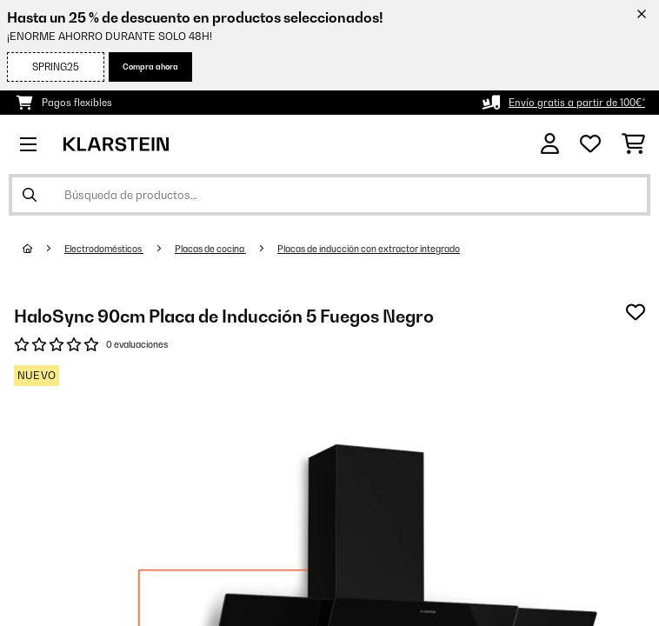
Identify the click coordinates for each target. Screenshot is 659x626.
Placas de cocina (210, 248)
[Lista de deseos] (590, 144)
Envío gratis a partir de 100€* (577, 103)
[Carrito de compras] (633, 144)
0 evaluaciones (137, 344)
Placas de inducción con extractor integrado (368, 248)
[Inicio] (43, 248)
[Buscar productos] (329, 195)
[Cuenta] (550, 143)
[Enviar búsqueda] (30, 194)
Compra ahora (150, 66)
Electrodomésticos (103, 248)
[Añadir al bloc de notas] (635, 312)
